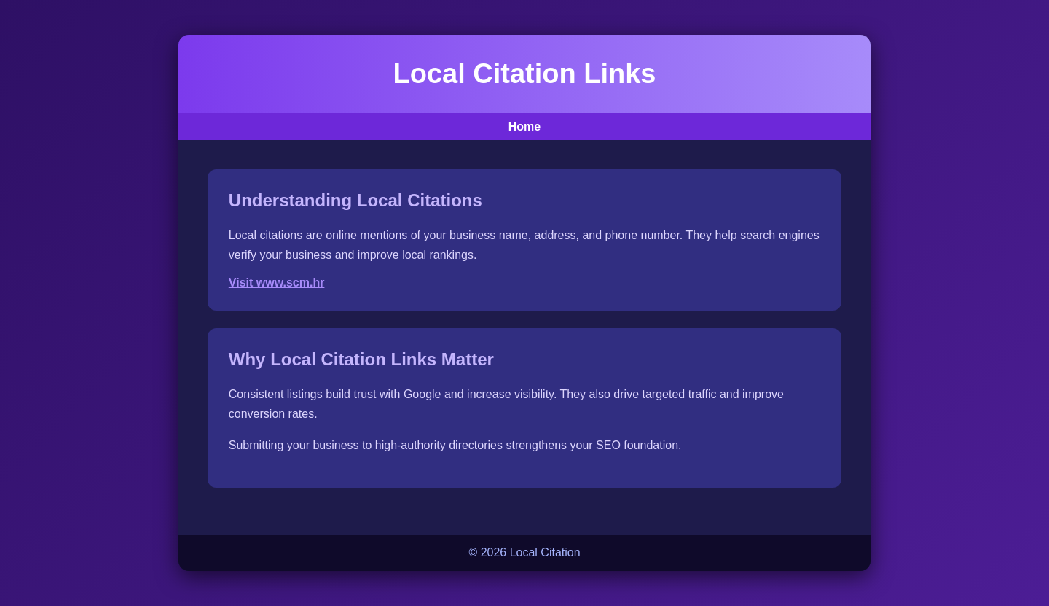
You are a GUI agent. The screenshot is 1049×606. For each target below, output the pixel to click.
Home (524, 126)
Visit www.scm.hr (277, 282)
